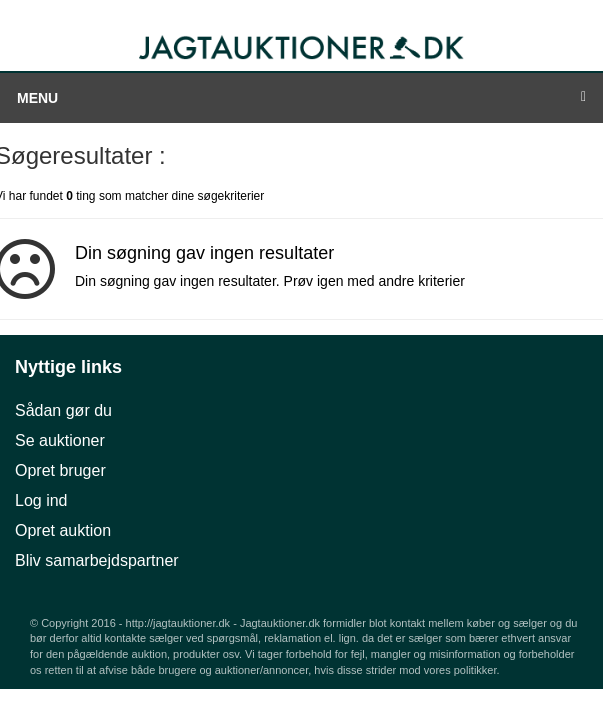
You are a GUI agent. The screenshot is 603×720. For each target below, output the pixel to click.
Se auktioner (60, 440)
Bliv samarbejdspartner (97, 560)
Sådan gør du (63, 410)
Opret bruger (60, 470)
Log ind (41, 500)
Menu (301, 98)
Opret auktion (63, 530)
